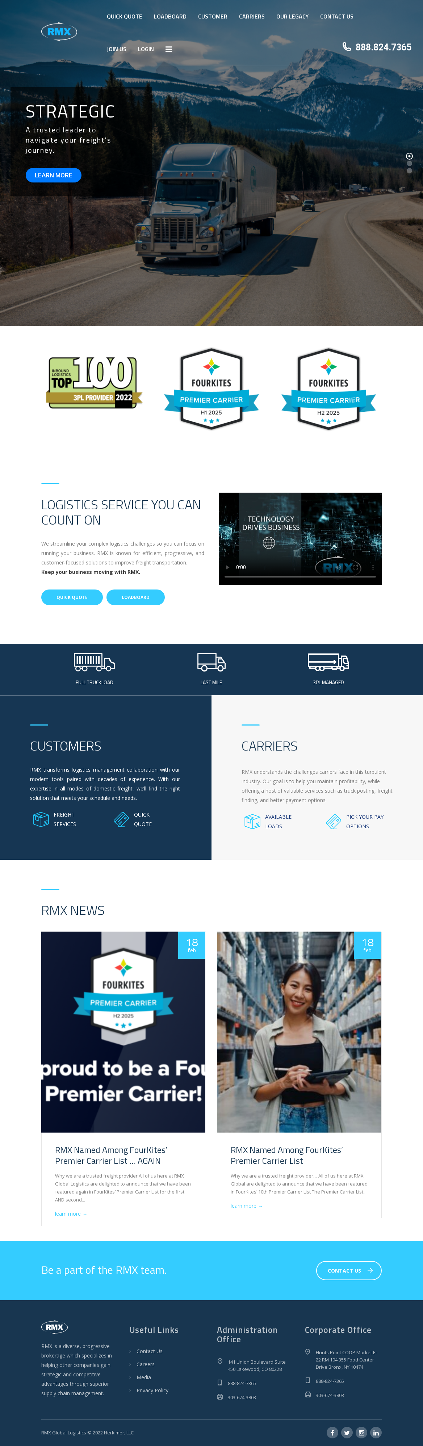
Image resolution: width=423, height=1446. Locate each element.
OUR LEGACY (292, 16)
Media (144, 1377)
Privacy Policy (152, 1390)
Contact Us (150, 1351)
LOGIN (146, 49)
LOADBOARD (170, 16)
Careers (146, 1364)
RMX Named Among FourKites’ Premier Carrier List (287, 1155)
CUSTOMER (212, 16)
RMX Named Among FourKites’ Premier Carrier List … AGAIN (111, 1155)
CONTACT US (336, 16)
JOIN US (116, 49)
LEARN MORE (53, 175)
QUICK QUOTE (124, 16)
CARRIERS (252, 16)
